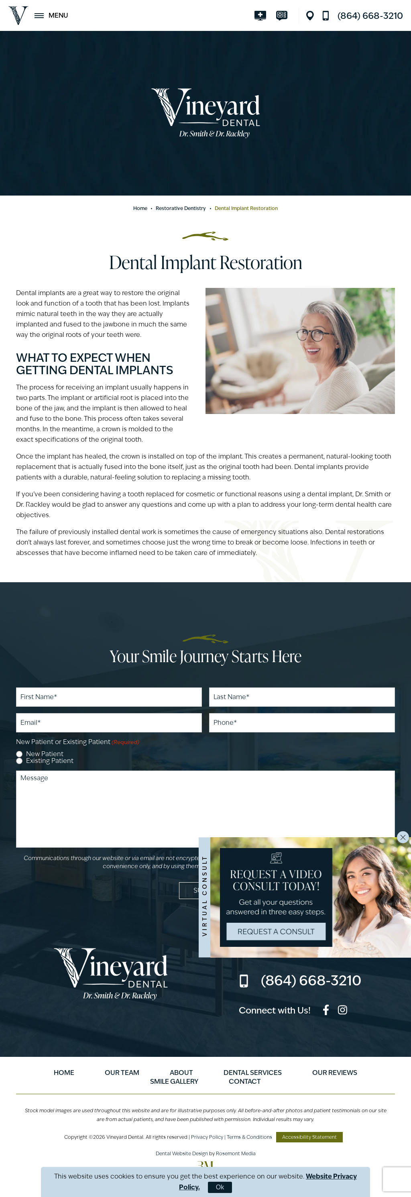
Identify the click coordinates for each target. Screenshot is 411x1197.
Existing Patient (49, 761)
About (181, 1073)
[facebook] (326, 1011)
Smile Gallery (174, 1081)
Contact (245, 1081)
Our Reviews (334, 1073)
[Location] (312, 15)
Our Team (122, 1073)
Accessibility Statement (309, 1137)
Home (140, 208)
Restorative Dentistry (181, 208)
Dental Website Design (182, 1153)
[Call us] (362, 15)
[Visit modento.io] (283, 15)
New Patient (44, 754)
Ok (220, 1187)
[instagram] (342, 1011)
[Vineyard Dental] (18, 15)
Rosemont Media (236, 1153)
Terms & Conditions (249, 1137)
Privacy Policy (207, 1137)
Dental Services (252, 1073)
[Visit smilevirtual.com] (262, 15)
